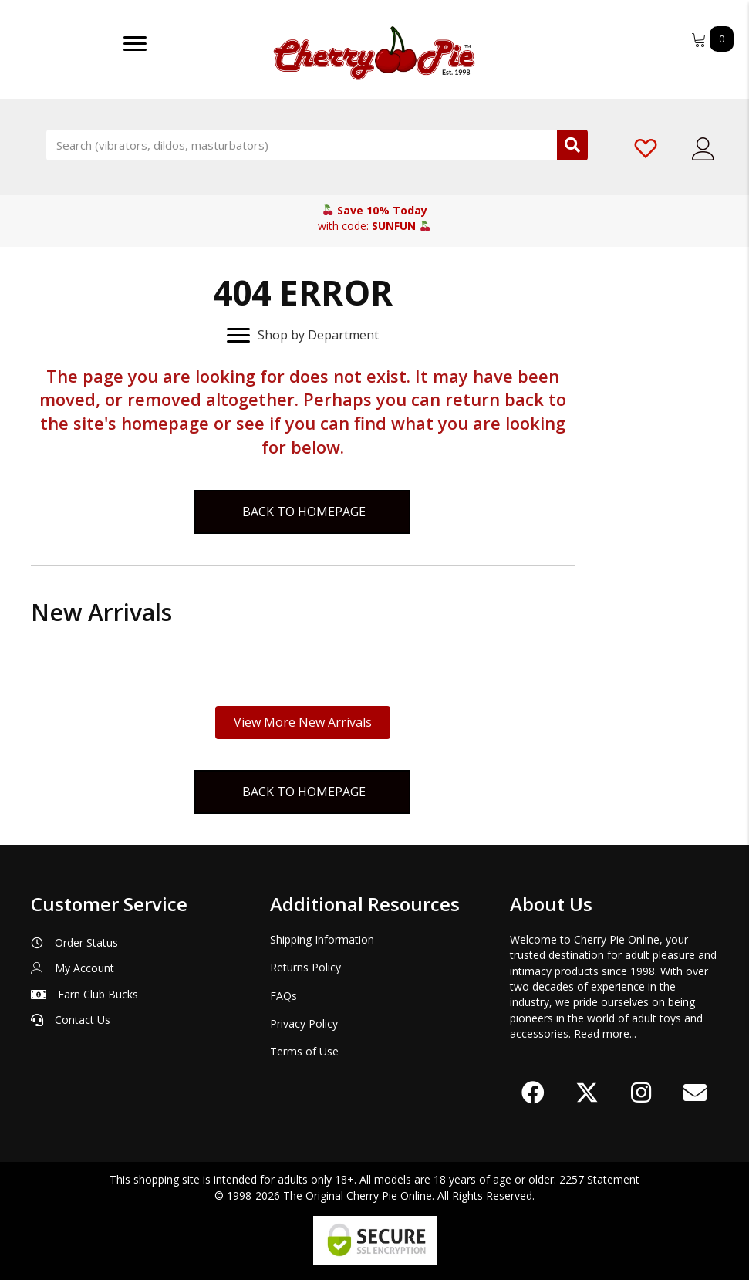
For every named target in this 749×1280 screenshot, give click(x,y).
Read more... (605, 1033)
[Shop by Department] (303, 336)
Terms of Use (304, 1051)
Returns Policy (305, 967)
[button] (533, 1092)
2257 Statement (599, 1179)
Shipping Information (322, 939)
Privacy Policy (304, 1023)
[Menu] (135, 44)
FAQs (283, 995)
